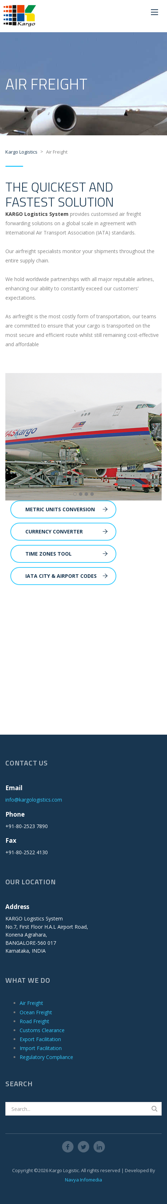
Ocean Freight (36, 1012)
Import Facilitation (41, 1048)
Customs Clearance (42, 1030)
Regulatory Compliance (46, 1057)
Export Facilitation (40, 1039)
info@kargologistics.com (33, 799)
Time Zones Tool (66, 553)
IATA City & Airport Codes (66, 575)
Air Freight (31, 1003)
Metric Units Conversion (66, 509)
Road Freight (34, 1021)
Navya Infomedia (83, 1179)
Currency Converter (66, 531)
